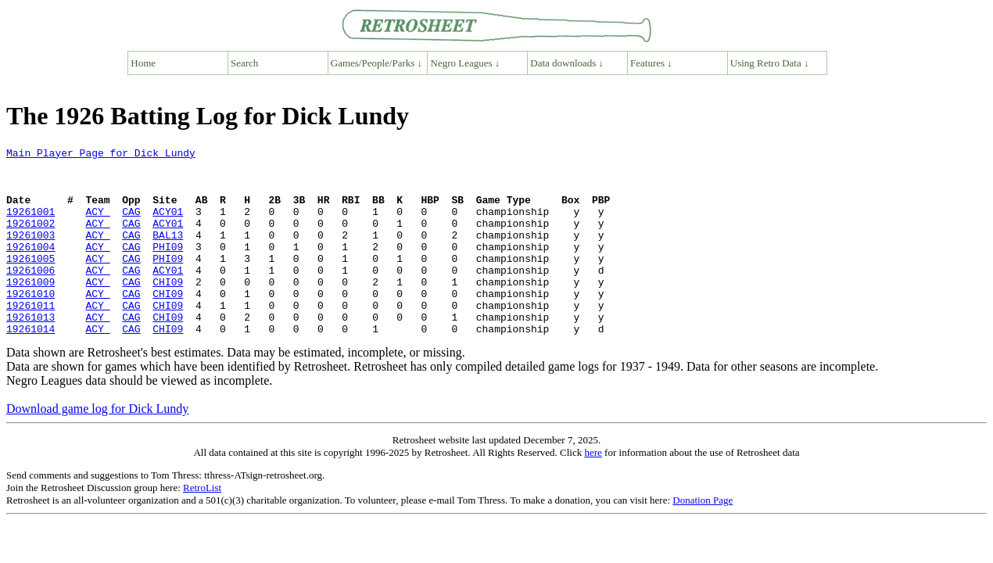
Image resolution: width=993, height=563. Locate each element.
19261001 (30, 225)
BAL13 (167, 253)
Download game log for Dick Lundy (97, 446)
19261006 (30, 296)
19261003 (30, 253)
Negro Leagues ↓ (465, 63)
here (592, 490)
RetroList (202, 525)
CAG (131, 225)
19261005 (30, 281)
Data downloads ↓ (567, 63)
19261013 (30, 352)
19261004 (30, 267)
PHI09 (167, 267)
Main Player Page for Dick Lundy (100, 155)
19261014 (30, 366)
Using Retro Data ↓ (769, 63)
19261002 (30, 239)
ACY (97, 225)
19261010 (30, 324)
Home (143, 63)
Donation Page (702, 537)
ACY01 (167, 225)
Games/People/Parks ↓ (376, 63)
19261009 (30, 310)
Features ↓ (651, 63)
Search (244, 63)
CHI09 (167, 310)
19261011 (30, 338)
